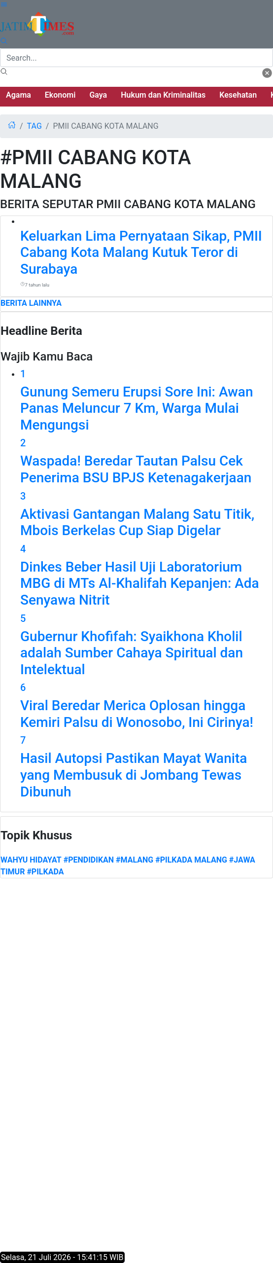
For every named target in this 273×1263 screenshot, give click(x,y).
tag (34, 126)
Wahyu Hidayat (31, 860)
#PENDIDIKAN (89, 860)
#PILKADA (45, 871)
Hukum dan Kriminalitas (163, 95)
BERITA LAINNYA (31, 303)
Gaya (98, 95)
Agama (18, 95)
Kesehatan (238, 95)
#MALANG (134, 860)
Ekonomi (60, 95)
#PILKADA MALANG (191, 860)
